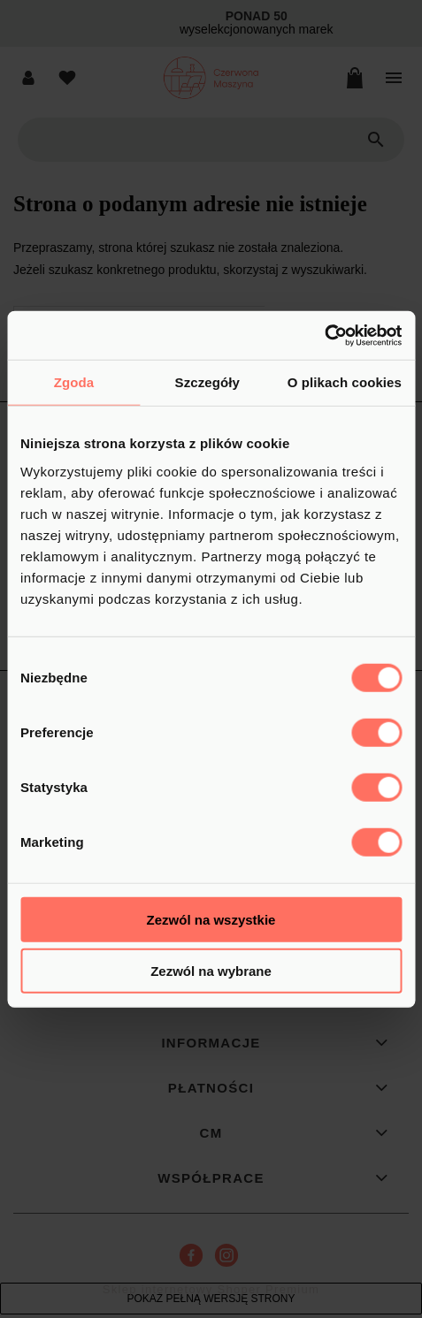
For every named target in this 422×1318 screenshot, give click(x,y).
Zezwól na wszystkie (211, 918)
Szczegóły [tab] (207, 382)
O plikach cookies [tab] (345, 382)
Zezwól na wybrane (211, 971)
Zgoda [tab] (74, 382)
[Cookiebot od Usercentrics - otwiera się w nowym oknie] (324, 335)
